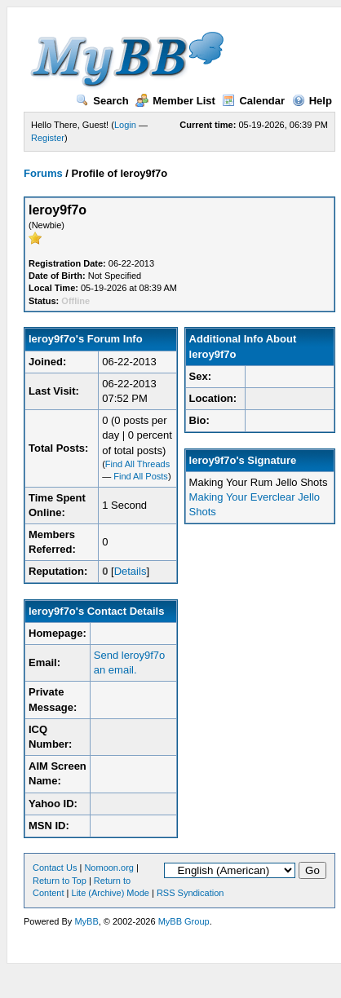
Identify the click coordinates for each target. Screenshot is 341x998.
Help (312, 101)
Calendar (253, 101)
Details (130, 571)
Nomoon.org (109, 867)
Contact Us (55, 867)
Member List (175, 101)
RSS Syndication (190, 893)
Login (125, 125)
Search (102, 101)
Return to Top (59, 880)
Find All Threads (137, 464)
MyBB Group (184, 921)
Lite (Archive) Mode (110, 893)
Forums (43, 173)
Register (47, 138)
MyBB (86, 921)
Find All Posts (140, 476)
